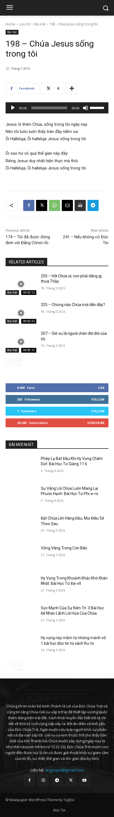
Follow (97, 399)
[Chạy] (13, 108)
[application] (57, 107)
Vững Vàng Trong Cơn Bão (64, 548)
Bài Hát (40, 24)
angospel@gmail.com (64, 770)
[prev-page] (9, 361)
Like (101, 388)
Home (10, 24)
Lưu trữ (24, 24)
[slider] (49, 107)
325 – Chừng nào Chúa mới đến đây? (73, 304)
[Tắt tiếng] (85, 108)
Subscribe (95, 423)
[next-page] (18, 361)
